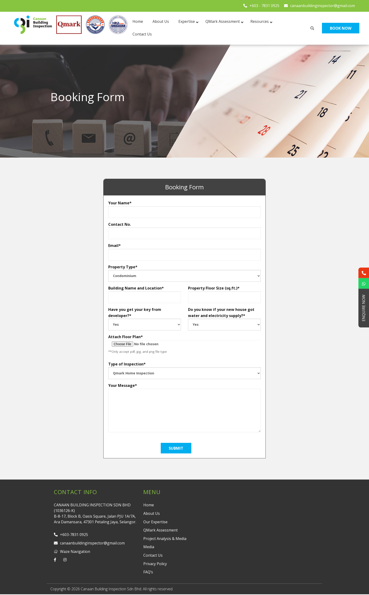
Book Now (340, 28)
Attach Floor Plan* (184, 344)
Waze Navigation (72, 551)
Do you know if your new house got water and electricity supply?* (224, 318)
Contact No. (184, 230)
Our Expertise (155, 521)
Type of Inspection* (184, 370)
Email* (184, 252)
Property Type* (184, 273)
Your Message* (184, 388)
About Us (151, 513)
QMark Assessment (160, 530)
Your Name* (184, 209)
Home (148, 505)
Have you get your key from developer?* (144, 318)
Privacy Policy (155, 563)
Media (148, 546)
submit (176, 448)
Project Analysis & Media (164, 538)
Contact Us (153, 555)
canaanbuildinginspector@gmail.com (319, 5)
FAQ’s (148, 572)
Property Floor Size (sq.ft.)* (224, 294)
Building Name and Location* (144, 294)
